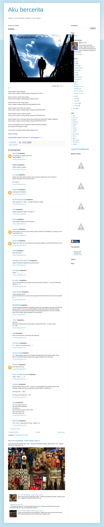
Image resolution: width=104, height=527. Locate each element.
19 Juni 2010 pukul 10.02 (19, 245)
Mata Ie (76, 81)
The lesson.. (15, 144)
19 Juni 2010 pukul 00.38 (19, 214)
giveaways (75, 122)
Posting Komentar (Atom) (21, 435)
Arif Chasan (15, 343)
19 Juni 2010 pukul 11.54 (19, 265)
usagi (14, 402)
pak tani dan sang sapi (18, 199)
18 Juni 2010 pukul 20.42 (19, 184)
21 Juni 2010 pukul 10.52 (19, 397)
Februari (76, 103)
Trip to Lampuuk (78, 91)
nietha (14, 250)
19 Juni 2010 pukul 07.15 (19, 235)
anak (73, 115)
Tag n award (75, 140)
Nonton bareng (78, 77)
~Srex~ (14, 320)
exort (13, 209)
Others (74, 136)
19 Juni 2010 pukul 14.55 (19, 286)
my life (74, 132)
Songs (74, 138)
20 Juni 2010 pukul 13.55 (19, 347)
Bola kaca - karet (78, 86)
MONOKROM (16, 305)
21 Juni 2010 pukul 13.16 (19, 415)
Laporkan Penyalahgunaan (80, 149)
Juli (75, 72)
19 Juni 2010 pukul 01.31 (19, 224)
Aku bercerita (25, 9)
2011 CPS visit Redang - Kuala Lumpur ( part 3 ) (24, 440)
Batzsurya (15, 420)
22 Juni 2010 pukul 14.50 (19, 425)
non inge (15, 175)
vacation (74, 144)
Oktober (76, 65)
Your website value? (77, 254)
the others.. (15, 280)
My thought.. (75, 134)
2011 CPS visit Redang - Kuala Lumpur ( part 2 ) (31, 510)
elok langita (15, 270)
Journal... (74, 130)
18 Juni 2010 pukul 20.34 (19, 169)
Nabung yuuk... (78, 88)
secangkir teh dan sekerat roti (21, 260)
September (77, 68)
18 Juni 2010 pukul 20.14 (19, 159)
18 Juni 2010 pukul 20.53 (19, 194)
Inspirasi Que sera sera (16, 504)
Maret (76, 101)
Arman (14, 219)
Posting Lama (60, 432)
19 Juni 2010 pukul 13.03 (19, 275)
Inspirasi (74, 124)
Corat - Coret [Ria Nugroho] (20, 374)
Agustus (76, 70)
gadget (74, 120)
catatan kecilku (16, 292)
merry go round (16, 353)
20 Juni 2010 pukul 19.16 (19, 359)
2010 (74, 63)
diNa (13, 333)
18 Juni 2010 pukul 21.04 (19, 204)
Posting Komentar (15, 429)
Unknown (15, 189)
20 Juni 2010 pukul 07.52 (19, 337)
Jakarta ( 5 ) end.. (78, 93)
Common (74, 118)
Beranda (38, 432)
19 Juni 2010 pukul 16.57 (19, 314)
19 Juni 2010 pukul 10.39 (19, 255)
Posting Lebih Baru (13, 432)
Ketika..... (76, 84)
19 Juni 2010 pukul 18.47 (19, 328)
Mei (75, 96)
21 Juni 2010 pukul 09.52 (19, 369)
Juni (75, 75)
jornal (73, 126)
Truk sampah (77, 79)
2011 (74, 61)
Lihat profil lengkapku (76, 54)
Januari (76, 105)
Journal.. (74, 128)
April (75, 98)
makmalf (14, 153)
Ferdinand (15, 384)
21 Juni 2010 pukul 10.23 (19, 379)
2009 (74, 108)
